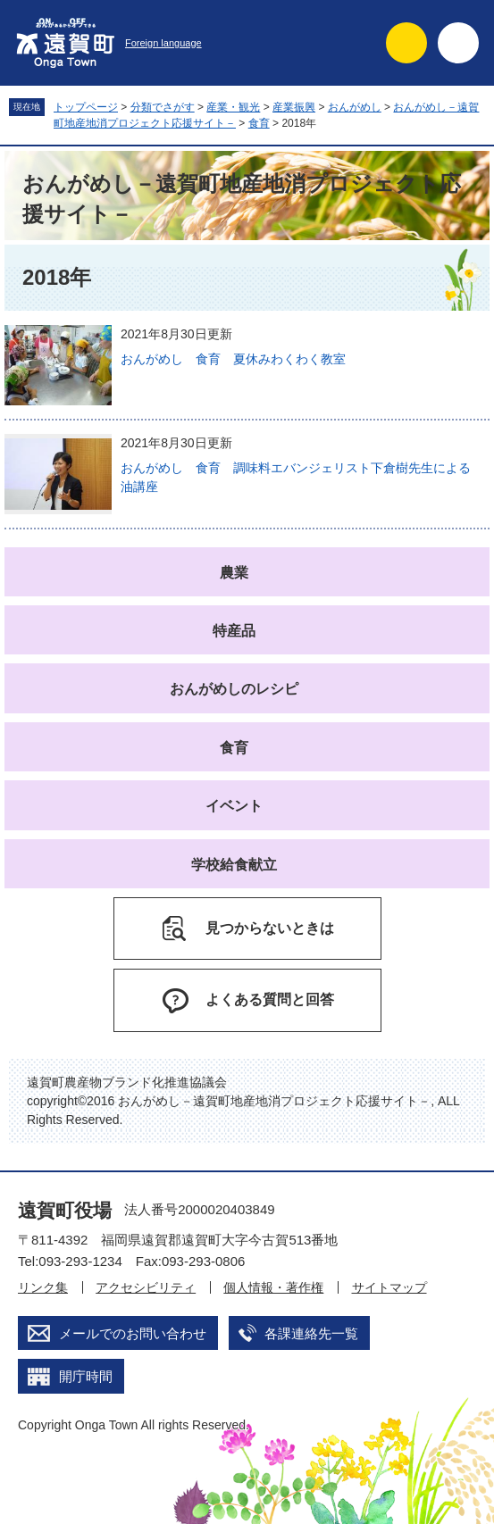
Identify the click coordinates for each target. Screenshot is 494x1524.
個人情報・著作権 (273, 1287)
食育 (259, 123)
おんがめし (354, 107)
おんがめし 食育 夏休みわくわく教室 (233, 359)
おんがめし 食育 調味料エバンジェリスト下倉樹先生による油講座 (296, 477)
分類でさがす (162, 107)
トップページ (86, 107)
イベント (234, 805)
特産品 (234, 630)
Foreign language (163, 42)
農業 (234, 572)
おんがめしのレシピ (234, 688)
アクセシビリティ (146, 1287)
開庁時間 (86, 1376)
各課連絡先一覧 (311, 1333)
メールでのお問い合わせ (132, 1333)
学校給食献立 (234, 864)
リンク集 (43, 1287)
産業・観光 (233, 107)
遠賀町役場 (65, 1210)
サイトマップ (389, 1287)
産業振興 (293, 107)
